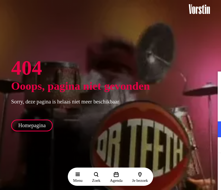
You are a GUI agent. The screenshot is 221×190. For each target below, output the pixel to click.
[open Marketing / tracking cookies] (212, 145)
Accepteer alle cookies (176, 164)
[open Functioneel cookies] (212, 129)
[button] (213, 81)
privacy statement (155, 112)
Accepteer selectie (176, 180)
